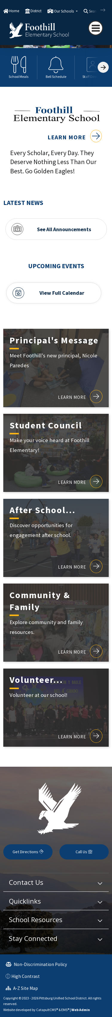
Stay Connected (33, 938)
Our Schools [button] (64, 11)
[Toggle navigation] (95, 28)
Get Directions (28, 851)
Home (14, 10)
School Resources (35, 919)
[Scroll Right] (103, 67)
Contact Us (26, 882)
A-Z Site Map (22, 988)
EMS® (65, 1009)
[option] (18, 67)
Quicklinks (25, 900)
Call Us (84, 851)
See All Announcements (64, 229)
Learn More (74, 137)
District (36, 10)
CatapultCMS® (47, 1009)
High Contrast (25, 976)
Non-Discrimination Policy (36, 964)
